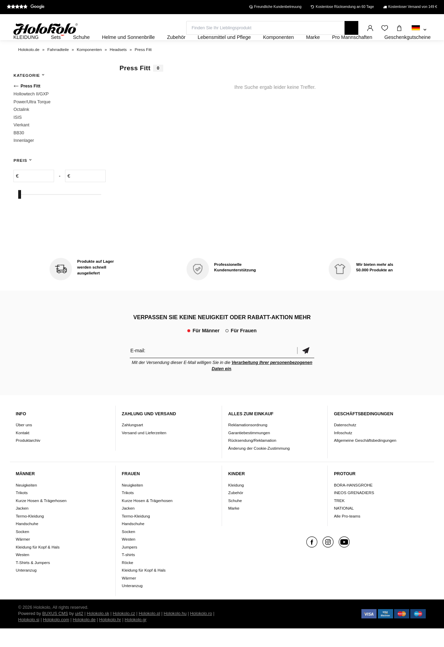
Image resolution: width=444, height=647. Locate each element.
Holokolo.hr (110, 638)
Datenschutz (345, 443)
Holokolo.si (29, 638)
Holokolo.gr (136, 638)
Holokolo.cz (124, 632)
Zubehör (235, 511)
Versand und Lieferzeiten (144, 451)
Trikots (22, 511)
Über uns (24, 443)
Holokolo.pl (149, 632)
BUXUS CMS (55, 632)
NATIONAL (344, 526)
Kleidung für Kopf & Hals (38, 565)
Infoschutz (343, 451)
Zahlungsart (132, 443)
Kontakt (23, 451)
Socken (22, 550)
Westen (22, 573)
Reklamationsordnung (247, 443)
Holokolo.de (84, 638)
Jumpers (129, 565)
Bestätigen (305, 369)
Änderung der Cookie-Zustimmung (259, 467)
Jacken (22, 526)
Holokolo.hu (175, 632)
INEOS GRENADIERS (354, 511)
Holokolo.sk (98, 632)
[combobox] (419, 30)
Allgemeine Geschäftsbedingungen (365, 459)
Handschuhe (27, 542)
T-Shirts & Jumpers (33, 581)
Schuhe (235, 519)
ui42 (79, 632)
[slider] (19, 213)
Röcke (127, 581)
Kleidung (236, 503)
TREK (339, 519)
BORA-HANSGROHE (353, 503)
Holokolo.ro (201, 632)
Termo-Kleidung (30, 534)
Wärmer (23, 557)
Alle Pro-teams (347, 534)
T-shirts (128, 573)
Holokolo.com (56, 638)
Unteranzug (26, 588)
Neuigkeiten (26, 503)
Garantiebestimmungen (249, 451)
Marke (233, 526)
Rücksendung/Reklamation (252, 459)
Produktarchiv (28, 459)
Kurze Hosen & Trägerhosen (41, 519)
